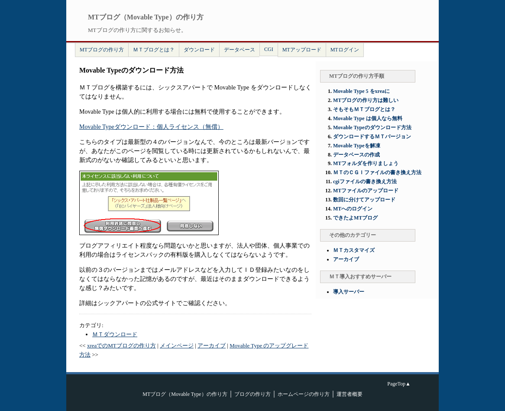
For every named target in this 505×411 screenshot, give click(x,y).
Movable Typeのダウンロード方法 (372, 127)
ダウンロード (199, 50)
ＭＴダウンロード (114, 334)
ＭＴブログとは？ (154, 50)
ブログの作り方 (252, 394)
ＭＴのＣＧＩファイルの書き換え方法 (377, 172)
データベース (239, 50)
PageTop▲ (399, 384)
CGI (268, 49)
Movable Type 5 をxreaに (361, 91)
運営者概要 (350, 394)
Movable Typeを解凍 (356, 146)
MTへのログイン (352, 209)
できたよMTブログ (355, 218)
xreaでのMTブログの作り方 (121, 345)
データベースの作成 (356, 155)
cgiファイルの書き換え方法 (365, 181)
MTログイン (344, 50)
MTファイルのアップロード (365, 191)
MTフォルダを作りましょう (365, 163)
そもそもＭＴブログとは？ (364, 109)
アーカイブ (211, 345)
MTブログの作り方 (102, 50)
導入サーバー (348, 292)
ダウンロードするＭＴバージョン (372, 137)
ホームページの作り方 (304, 394)
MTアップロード (301, 50)
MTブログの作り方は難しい (365, 100)
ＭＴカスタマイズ (354, 250)
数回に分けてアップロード (364, 200)
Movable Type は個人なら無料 (367, 118)
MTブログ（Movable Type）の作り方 (184, 394)
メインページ (177, 345)
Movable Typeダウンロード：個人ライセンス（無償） (151, 127)
